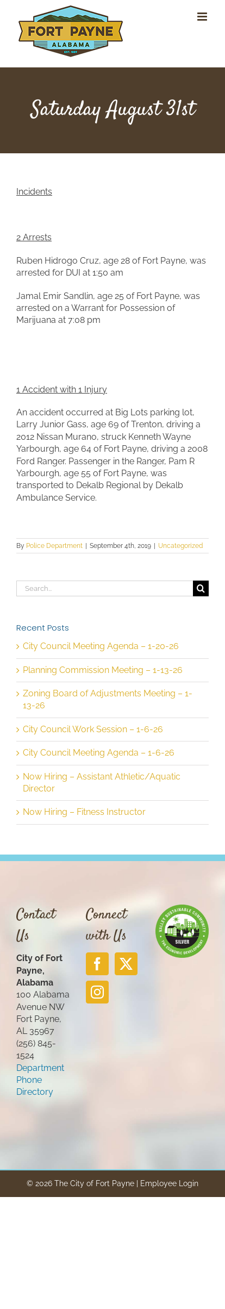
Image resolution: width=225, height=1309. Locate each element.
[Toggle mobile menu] (203, 16)
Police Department (54, 546)
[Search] (201, 588)
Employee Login (169, 1183)
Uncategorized (180, 546)
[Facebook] (97, 963)
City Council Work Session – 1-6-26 (93, 729)
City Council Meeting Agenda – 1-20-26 (101, 646)
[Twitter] (126, 963)
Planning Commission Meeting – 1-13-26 (103, 670)
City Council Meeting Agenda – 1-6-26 (98, 752)
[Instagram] (97, 992)
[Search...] (104, 588)
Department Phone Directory (40, 1080)
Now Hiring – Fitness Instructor (84, 812)
